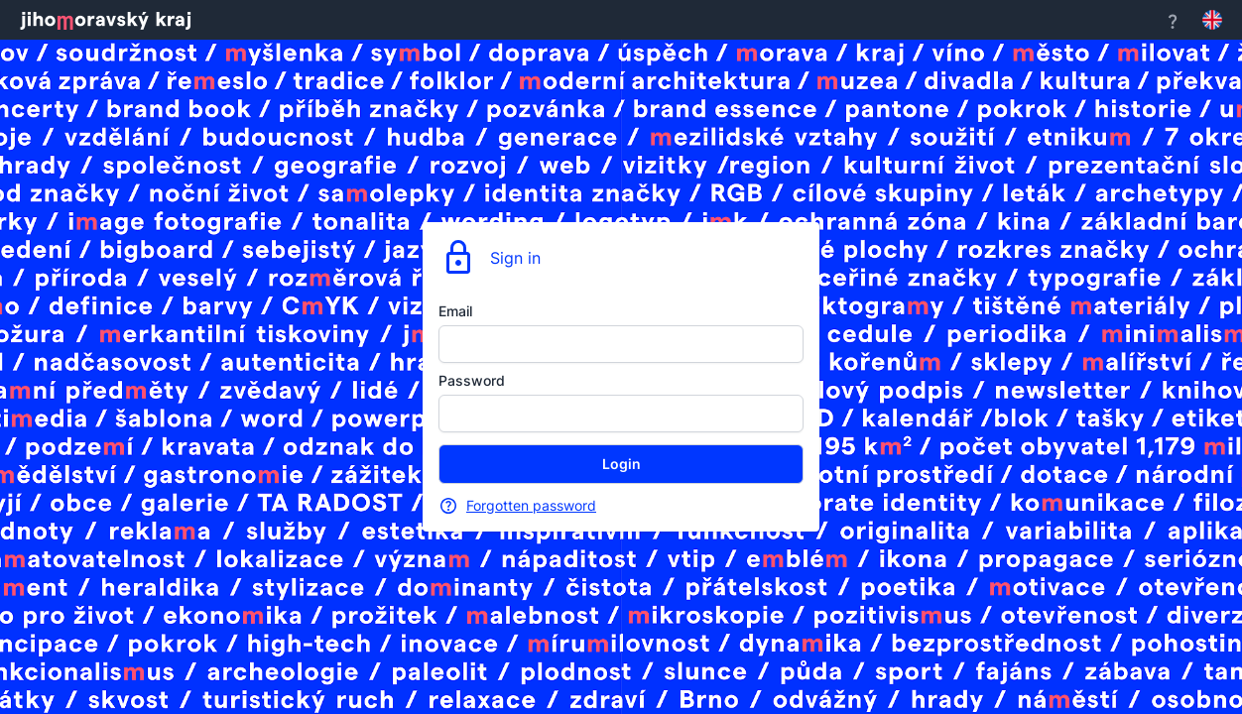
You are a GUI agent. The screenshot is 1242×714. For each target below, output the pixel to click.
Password (471, 380)
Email (455, 310)
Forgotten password (531, 505)
